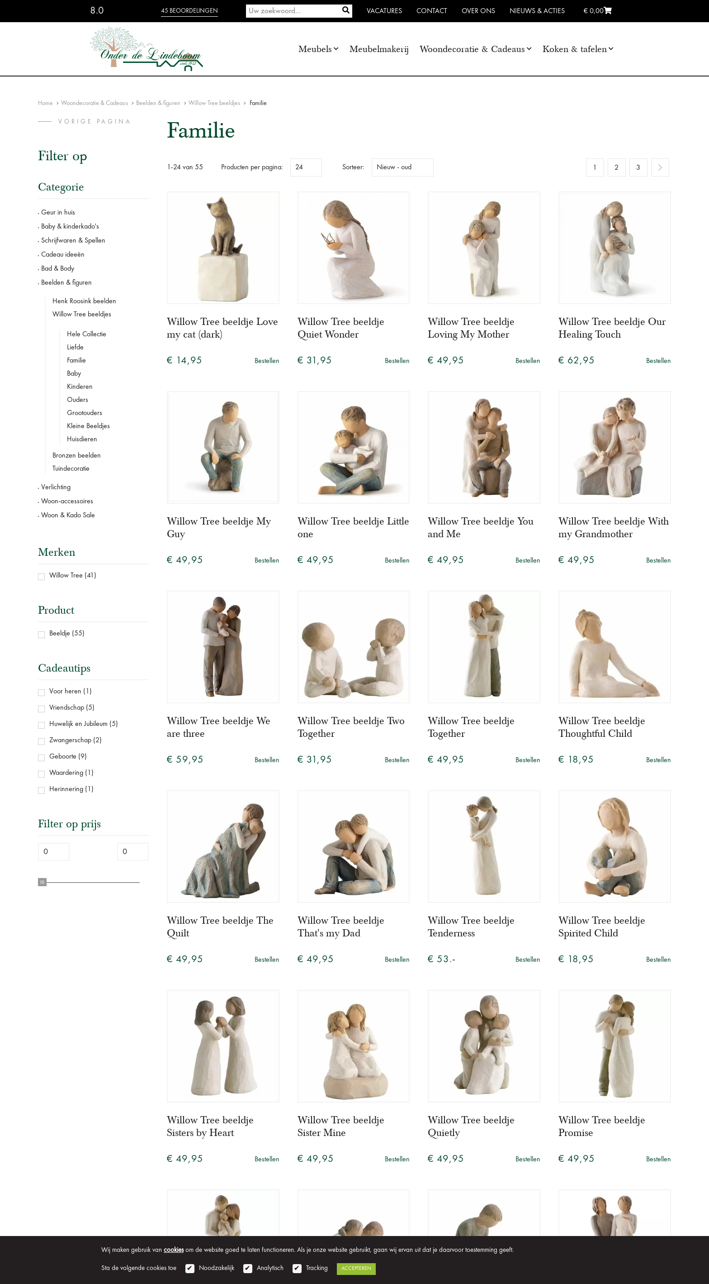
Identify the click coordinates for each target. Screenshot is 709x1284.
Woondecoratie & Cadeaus (472, 49)
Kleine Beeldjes (88, 426)
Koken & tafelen (575, 49)
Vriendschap (66, 707)
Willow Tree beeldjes (214, 103)
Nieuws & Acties (537, 11)
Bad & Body (57, 268)
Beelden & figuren (158, 103)
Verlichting (56, 487)
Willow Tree (66, 575)
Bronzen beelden (76, 455)
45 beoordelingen (189, 11)
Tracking (317, 1268)
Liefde (75, 347)
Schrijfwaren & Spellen (73, 240)
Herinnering (66, 789)
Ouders (77, 400)
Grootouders (84, 413)
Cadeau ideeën (63, 254)
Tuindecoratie (71, 469)
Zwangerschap (70, 740)
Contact (431, 11)
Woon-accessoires (67, 501)
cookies (174, 1250)
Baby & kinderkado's (70, 226)
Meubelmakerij (379, 49)
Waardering (66, 773)
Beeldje (59, 633)
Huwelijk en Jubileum (78, 724)
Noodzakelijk (216, 1268)
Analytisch (270, 1268)
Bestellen (267, 361)
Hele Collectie (86, 334)
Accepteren (356, 1268)
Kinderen (80, 387)
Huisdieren (82, 439)
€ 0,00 (598, 11)
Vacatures (384, 11)
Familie (76, 360)
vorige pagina (95, 122)
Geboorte (62, 756)
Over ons (478, 11)
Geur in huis (58, 212)
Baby (74, 373)
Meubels (315, 49)
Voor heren (65, 691)
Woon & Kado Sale (68, 515)
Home (45, 103)
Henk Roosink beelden (84, 301)
